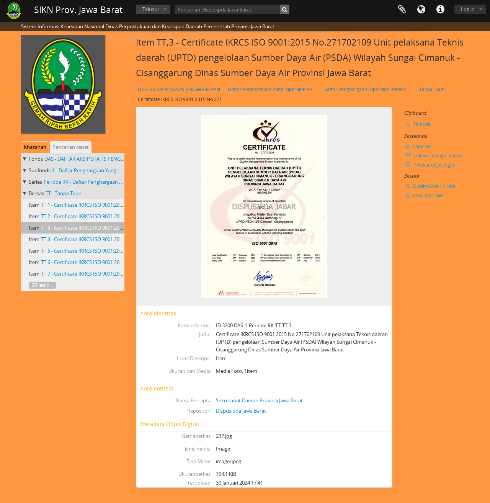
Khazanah (35, 147)
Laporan (418, 146)
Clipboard (402, 9)
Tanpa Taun (431, 89)
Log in (468, 9)
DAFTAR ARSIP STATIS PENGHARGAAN (179, 89)
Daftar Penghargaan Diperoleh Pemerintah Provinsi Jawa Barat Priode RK (368, 89)
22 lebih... (42, 285)
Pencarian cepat (70, 147)
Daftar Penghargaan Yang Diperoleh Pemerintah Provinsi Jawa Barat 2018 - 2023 (273, 89)
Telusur (150, 9)
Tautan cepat (440, 9)
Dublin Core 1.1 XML (430, 186)
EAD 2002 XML (424, 195)
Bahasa (421, 9)
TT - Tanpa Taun (64, 193)
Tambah (422, 124)
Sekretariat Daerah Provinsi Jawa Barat (259, 400)
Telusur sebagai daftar (433, 155)
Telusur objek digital (431, 165)
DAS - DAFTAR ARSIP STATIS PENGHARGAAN (94, 158)
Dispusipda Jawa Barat (241, 410)
